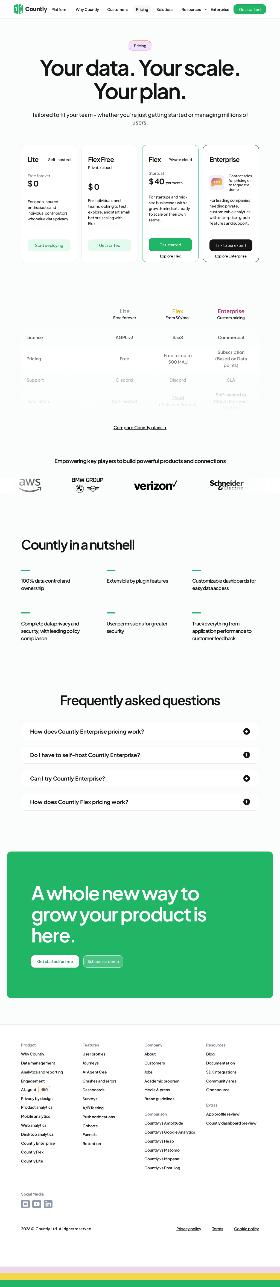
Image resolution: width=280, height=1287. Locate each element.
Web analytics (33, 1125)
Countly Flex (32, 1151)
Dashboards (93, 1089)
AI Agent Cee (95, 1071)
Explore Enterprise (231, 256)
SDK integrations (221, 1071)
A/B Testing (93, 1107)
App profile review (223, 1113)
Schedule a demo (103, 961)
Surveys (90, 1098)
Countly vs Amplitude (163, 1122)
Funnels (90, 1134)
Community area (221, 1080)
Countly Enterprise (38, 1143)
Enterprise (220, 9)
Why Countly (87, 9)
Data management (38, 1062)
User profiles (94, 1053)
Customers (117, 9)
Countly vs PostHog (162, 1167)
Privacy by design (36, 1098)
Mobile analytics (35, 1116)
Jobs (148, 1071)
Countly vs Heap (159, 1140)
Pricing (142, 9)
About (150, 1053)
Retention (92, 1143)
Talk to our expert (231, 245)
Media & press (157, 1089)
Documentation (220, 1062)
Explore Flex (170, 256)
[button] (59, 9)
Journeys (91, 1062)
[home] (30, 9)
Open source (218, 1089)
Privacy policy (188, 1228)
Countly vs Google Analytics (169, 1131)
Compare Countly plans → (140, 427)
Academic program (161, 1080)
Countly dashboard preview (231, 1122)
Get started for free (55, 961)
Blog (210, 1053)
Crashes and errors (99, 1080)
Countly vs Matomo (162, 1149)
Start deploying (49, 245)
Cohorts (90, 1125)
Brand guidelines (159, 1098)
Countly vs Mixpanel (162, 1158)
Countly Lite (32, 1160)
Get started (109, 245)
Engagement (33, 1080)
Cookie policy (246, 1228)
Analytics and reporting (42, 1071)
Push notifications (99, 1116)
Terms (217, 1228)
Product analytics (36, 1107)
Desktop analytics (37, 1134)
